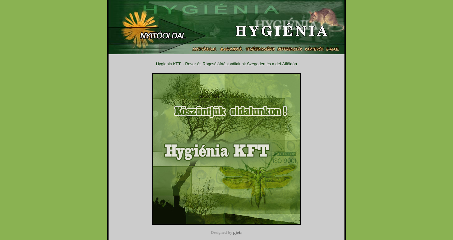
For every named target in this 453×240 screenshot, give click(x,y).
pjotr (237, 232)
